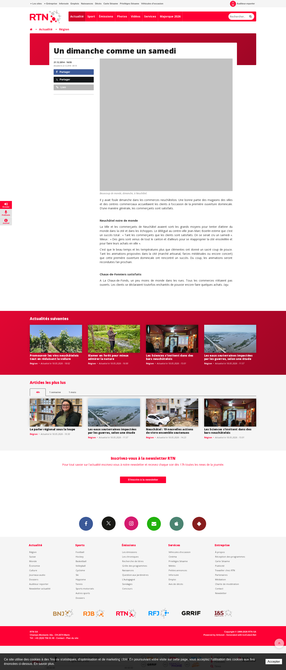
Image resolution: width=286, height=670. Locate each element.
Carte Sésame (110, 3)
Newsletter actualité (39, 588)
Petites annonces (178, 570)
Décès (98, 3)
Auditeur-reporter (242, 4)
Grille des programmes (134, 565)
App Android (199, 523)
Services (150, 16)
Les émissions (129, 552)
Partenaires (221, 575)
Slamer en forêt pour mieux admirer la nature (108, 357)
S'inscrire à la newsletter (143, 479)
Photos (122, 16)
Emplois (75, 3)
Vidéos (135, 16)
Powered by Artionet (214, 635)
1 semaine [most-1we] (55, 392)
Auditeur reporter (38, 584)
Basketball (81, 561)
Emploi (172, 579)
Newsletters (154, 523)
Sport (91, 16)
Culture (33, 570)
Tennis (79, 584)
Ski (77, 575)
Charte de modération (227, 584)
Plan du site (72, 638)
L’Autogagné (128, 579)
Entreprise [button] (50, 3)
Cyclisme (80, 570)
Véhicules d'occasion (152, 3)
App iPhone (177, 523)
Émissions (106, 16)
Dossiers (33, 579)
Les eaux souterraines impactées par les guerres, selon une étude (228, 357)
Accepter (274, 661)
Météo (172, 565)
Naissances (87, 3)
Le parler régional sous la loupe (52, 429)
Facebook (86, 523)
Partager (63, 71)
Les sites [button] (36, 3)
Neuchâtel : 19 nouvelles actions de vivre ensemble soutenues (169, 430)
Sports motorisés (85, 588)
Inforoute (64, 3)
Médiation (220, 579)
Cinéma (173, 556)
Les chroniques (130, 556)
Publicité (219, 565)
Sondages (127, 584)
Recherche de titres (132, 561)
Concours (127, 588)
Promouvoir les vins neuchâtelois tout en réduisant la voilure (54, 357)
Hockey (79, 556)
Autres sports (83, 593)
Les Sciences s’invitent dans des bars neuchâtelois (169, 357)
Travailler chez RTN (225, 570)
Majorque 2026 (170, 16)
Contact (219, 588)
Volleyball (81, 565)
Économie (34, 565)
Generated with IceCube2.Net (241, 635)
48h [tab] (38, 392)
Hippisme (81, 579)
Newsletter (221, 593)
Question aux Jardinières (135, 575)
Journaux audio (37, 575)
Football (80, 552)
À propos (220, 552)
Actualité (77, 16)
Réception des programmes (230, 556)
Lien (61, 87)
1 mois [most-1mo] (72, 392)
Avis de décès (176, 584)
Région (64, 29)
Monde (33, 561)
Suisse (32, 556)
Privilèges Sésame (129, 3)
